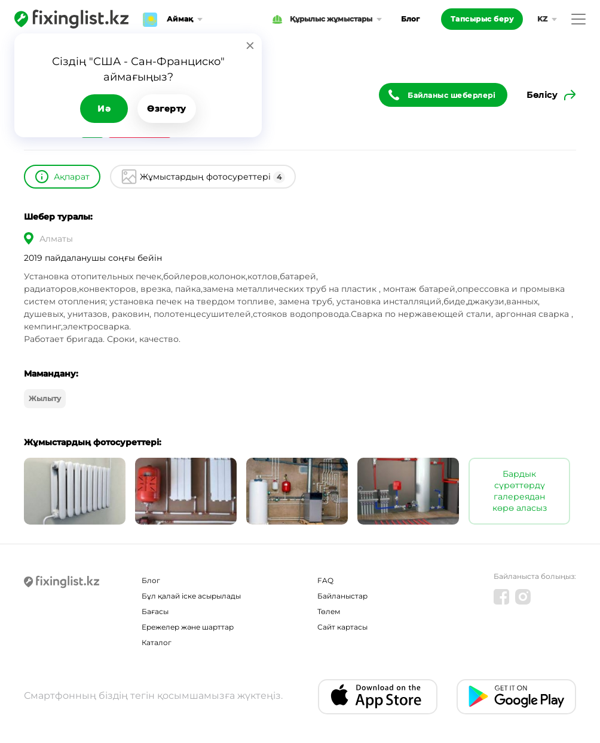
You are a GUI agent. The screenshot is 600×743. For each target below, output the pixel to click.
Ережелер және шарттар (188, 626)
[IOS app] (377, 696)
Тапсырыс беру (482, 18)
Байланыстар (342, 595)
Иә (104, 108)
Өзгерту (166, 108)
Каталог (157, 642)
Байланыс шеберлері (451, 95)
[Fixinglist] (71, 19)
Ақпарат (72, 176)
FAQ (325, 580)
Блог (410, 18)
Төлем (328, 611)
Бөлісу (541, 95)
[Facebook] (501, 597)
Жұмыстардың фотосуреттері (212, 177)
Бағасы (155, 611)
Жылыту (45, 398)
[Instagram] (523, 597)
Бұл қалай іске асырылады (191, 595)
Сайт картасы (342, 626)
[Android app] (516, 696)
